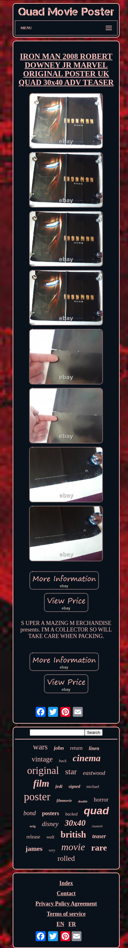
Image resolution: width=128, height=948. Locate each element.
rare (99, 847)
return (76, 748)
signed (74, 786)
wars (40, 747)
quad (96, 810)
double (83, 801)
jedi (59, 786)
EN (60, 924)
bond (30, 813)
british (73, 834)
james (33, 848)
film (41, 783)
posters (50, 813)
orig (33, 826)
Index (66, 883)
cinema (87, 758)
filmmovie (64, 800)
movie (73, 846)
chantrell (97, 826)
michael (92, 786)
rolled (66, 858)
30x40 (75, 823)
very (52, 850)
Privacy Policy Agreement (66, 904)
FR (72, 924)
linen (94, 748)
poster (37, 797)
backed (71, 814)
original (43, 770)
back (63, 760)
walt (50, 836)
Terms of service (66, 914)
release (33, 836)
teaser (99, 836)
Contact (66, 893)
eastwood (94, 773)
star (71, 771)
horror (101, 799)
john (59, 748)
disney (50, 824)
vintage (42, 759)
